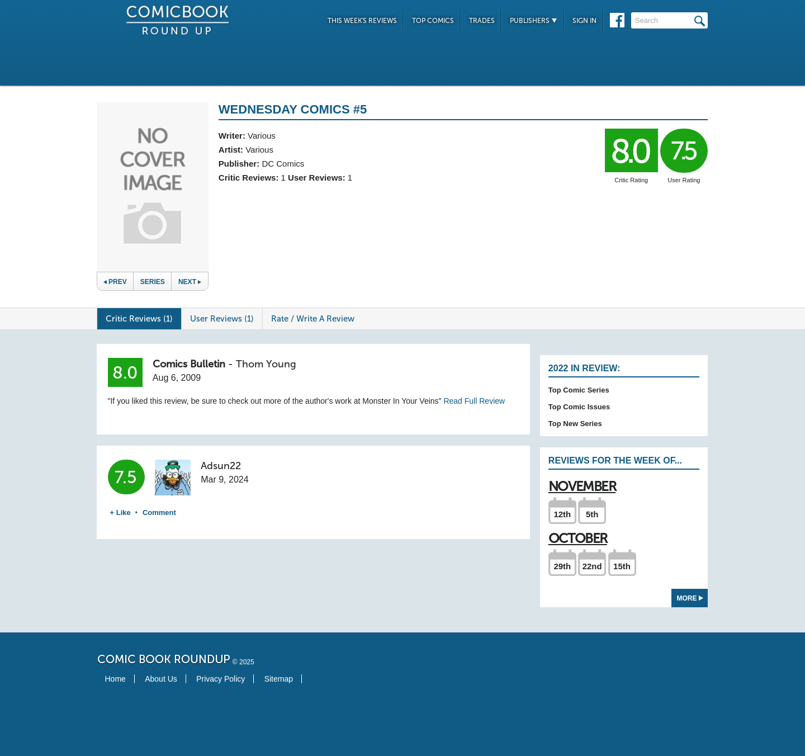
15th (622, 566)
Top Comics (433, 21)
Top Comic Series (578, 390)
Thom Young (266, 364)
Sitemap (278, 678)
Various (262, 135)
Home (115, 678)
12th (562, 514)
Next (189, 282)
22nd (592, 566)
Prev (115, 282)
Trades (482, 21)
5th (592, 514)
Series (152, 282)
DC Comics (283, 163)
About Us (161, 678)
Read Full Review (474, 400)
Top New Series (575, 423)
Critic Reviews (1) (139, 319)
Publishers (533, 21)
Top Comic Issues (579, 407)
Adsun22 (221, 466)
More (690, 598)
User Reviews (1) (222, 319)
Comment (159, 512)
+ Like (120, 512)
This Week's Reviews (362, 21)
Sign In (584, 21)
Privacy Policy (220, 678)
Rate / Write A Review (312, 319)
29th (562, 566)
